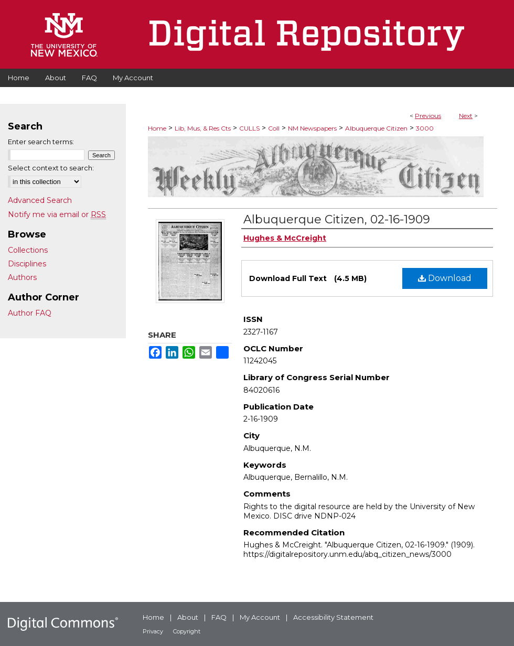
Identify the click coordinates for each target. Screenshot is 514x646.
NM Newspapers (312, 128)
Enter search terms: (41, 141)
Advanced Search (40, 200)
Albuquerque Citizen (376, 128)
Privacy (153, 631)
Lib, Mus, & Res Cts (203, 128)
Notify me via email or (57, 214)
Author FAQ (29, 313)
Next (466, 116)
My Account (260, 617)
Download (445, 278)
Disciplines (27, 263)
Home (157, 128)
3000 (425, 128)
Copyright (186, 631)
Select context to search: (51, 168)
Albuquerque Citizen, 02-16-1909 (336, 219)
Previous (428, 116)
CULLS (249, 128)
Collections (28, 250)
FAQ (219, 617)
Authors (22, 277)
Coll (274, 128)
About (187, 617)
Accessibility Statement (333, 617)
